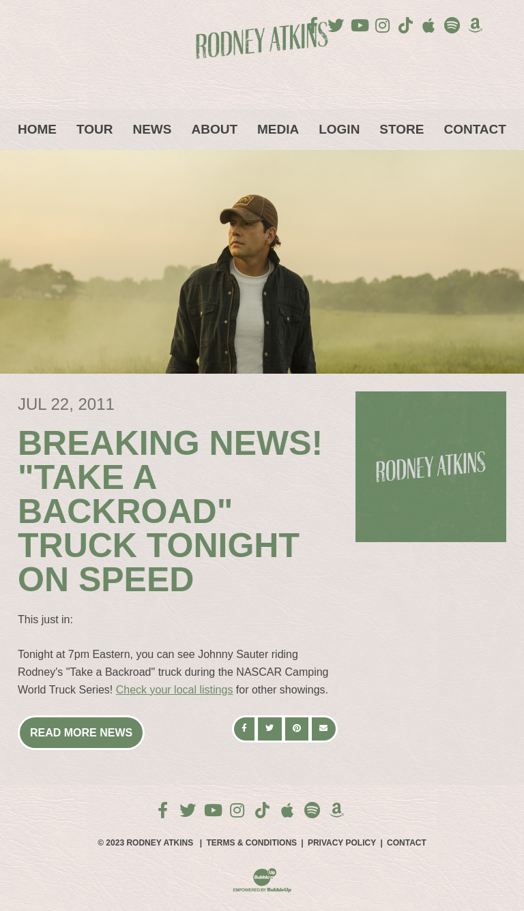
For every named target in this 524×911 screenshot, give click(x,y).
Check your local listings (174, 690)
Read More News (81, 732)
